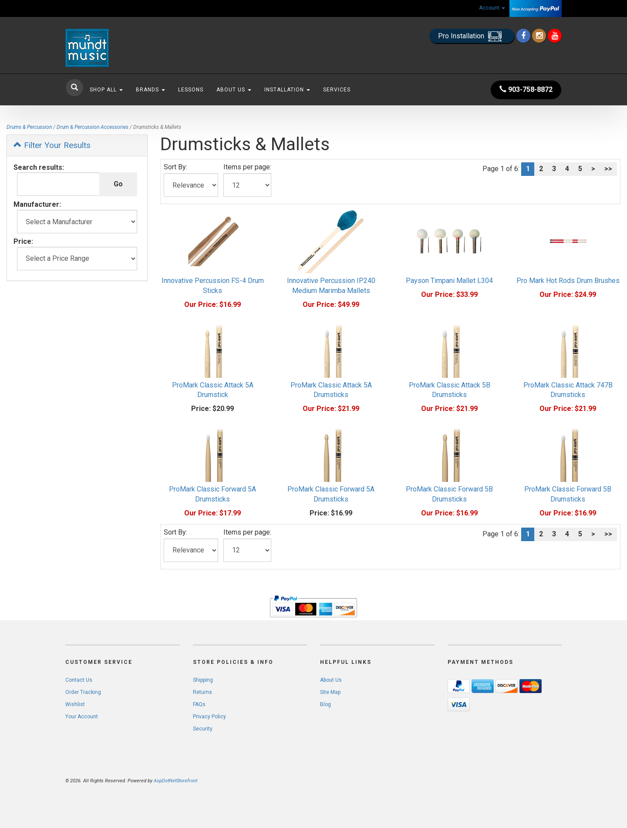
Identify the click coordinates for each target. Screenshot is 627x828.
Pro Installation (472, 36)
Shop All (106, 90)
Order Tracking (83, 692)
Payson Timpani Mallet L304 (449, 280)
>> (608, 169)
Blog (325, 704)
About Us (233, 90)
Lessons (190, 90)
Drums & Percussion (29, 127)
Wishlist (75, 704)
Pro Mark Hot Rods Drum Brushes (568, 280)
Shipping (203, 680)
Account (492, 8)
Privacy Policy (209, 717)
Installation (287, 90)
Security (202, 729)
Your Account (81, 717)
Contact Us (78, 680)
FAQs (199, 704)
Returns (202, 692)
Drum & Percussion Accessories (92, 127)
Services (337, 90)
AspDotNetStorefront (175, 781)
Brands (150, 90)
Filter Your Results (52, 145)
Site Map (330, 692)
